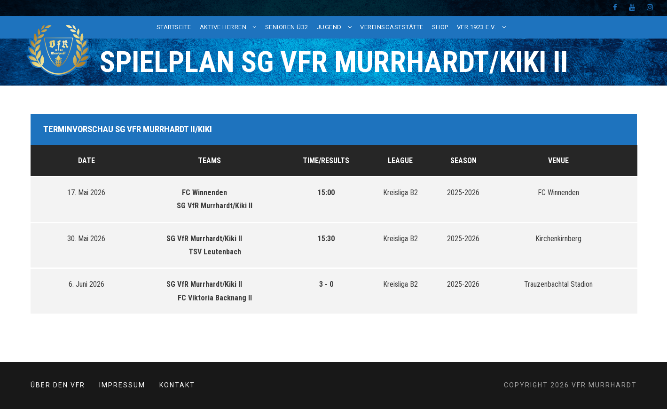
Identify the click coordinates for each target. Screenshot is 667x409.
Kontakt (177, 385)
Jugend (329, 27)
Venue (558, 160)
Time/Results (326, 160)
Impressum (122, 385)
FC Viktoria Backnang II (209, 297)
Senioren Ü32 (286, 27)
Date (86, 160)
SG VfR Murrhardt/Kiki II (209, 205)
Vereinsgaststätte (392, 27)
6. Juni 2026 (86, 284)
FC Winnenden (209, 192)
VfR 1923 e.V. (476, 27)
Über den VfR (58, 385)
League (400, 160)
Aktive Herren (223, 27)
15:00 (326, 192)
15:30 (326, 238)
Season (463, 160)
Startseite (174, 27)
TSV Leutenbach (209, 251)
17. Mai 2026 (86, 192)
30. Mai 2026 (86, 238)
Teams (209, 160)
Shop (440, 27)
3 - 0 (326, 284)
